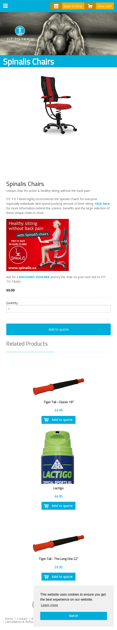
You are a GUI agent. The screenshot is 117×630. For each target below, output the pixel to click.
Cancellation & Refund (20, 622)
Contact (22, 619)
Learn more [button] (49, 605)
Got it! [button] (73, 615)
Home (9, 619)
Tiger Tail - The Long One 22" (58, 558)
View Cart (98, 6)
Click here (102, 204)
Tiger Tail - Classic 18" (58, 401)
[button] (5, 6)
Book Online (66, 6)
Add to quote (59, 329)
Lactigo (58, 488)
